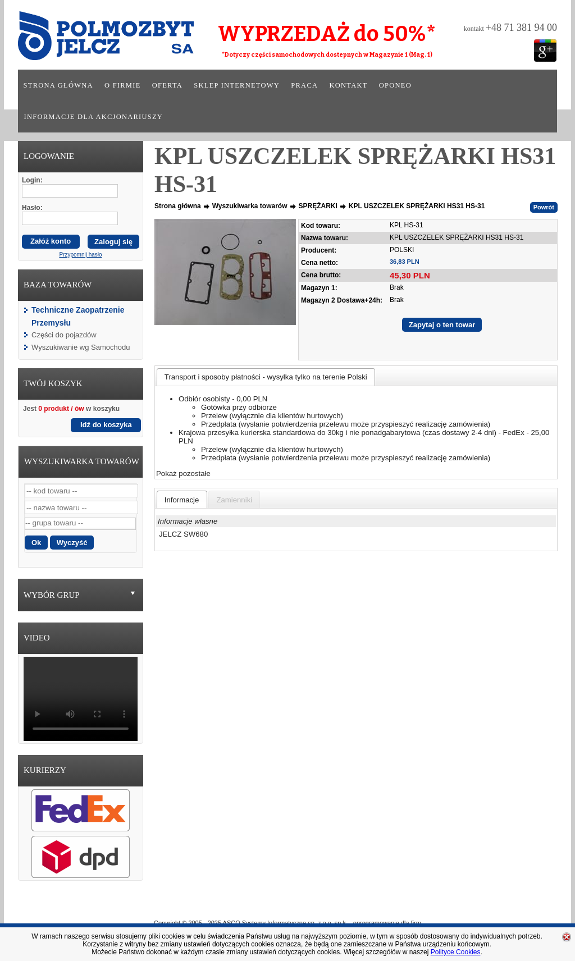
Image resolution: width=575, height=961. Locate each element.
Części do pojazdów (64, 335)
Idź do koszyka (106, 424)
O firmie (122, 85)
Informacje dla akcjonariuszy (93, 117)
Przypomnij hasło (80, 254)
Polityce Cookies (456, 952)
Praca (304, 85)
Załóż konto (50, 241)
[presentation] (182, 499)
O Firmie (237, 906)
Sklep (328, 906)
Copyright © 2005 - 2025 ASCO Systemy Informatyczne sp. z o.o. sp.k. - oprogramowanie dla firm (287, 922)
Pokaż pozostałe (183, 473)
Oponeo (395, 85)
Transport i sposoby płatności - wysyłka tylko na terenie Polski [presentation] (266, 377)
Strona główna (58, 85)
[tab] (266, 377)
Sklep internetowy (237, 85)
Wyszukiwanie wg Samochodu (80, 347)
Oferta (167, 85)
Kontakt (348, 85)
